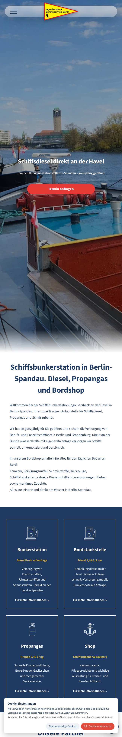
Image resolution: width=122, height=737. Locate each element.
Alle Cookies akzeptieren (97, 726)
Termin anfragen (61, 188)
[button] (32, 564)
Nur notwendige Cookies (62, 726)
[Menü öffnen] (13, 11)
